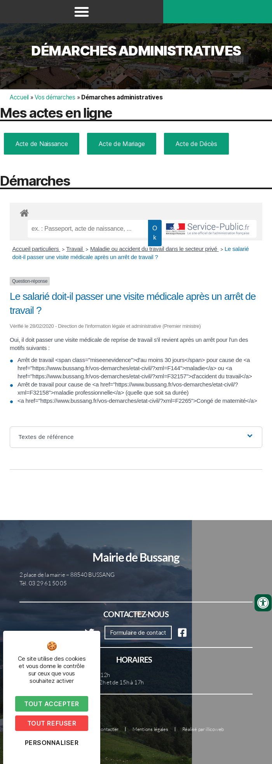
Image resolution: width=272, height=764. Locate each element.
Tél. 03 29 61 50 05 (43, 583)
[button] (81, 11)
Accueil (19, 97)
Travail (75, 248)
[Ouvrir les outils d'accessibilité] (263, 602)
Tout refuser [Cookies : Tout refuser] (51, 723)
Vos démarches (55, 97)
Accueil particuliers (36, 248)
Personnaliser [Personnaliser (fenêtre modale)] (52, 743)
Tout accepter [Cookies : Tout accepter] (51, 704)
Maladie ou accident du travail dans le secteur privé (154, 248)
